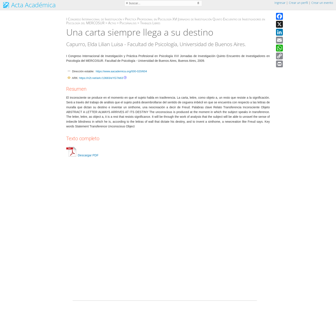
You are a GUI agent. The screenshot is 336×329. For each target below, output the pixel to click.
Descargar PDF (82, 155)
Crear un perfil (298, 3)
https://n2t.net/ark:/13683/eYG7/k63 (101, 78)
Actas (112, 23)
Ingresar (279, 3)
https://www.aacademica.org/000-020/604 (121, 71)
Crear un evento (322, 3)
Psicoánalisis (128, 23)
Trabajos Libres (150, 23)
